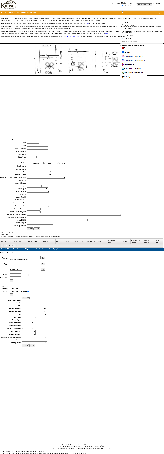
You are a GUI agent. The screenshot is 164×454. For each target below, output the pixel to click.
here (87, 23)
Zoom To (15, 249)
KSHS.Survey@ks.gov (74, 36)
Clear (37, 229)
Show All (25, 298)
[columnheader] (6, 241)
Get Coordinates (41, 249)
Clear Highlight (53, 249)
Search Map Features (27, 249)
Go (43, 258)
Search (30, 229)
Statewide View (5, 249)
